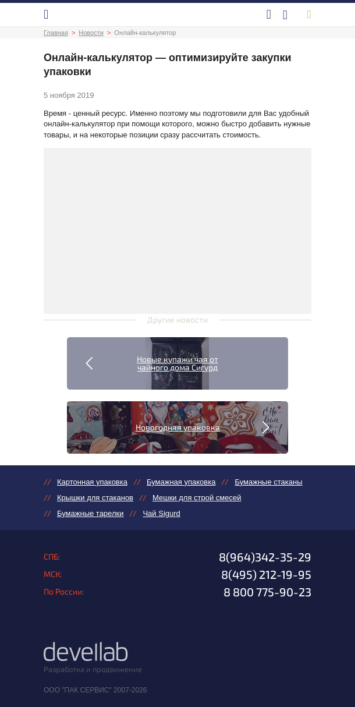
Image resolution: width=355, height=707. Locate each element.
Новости (91, 32)
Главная (56, 32)
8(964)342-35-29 (265, 557)
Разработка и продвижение (93, 669)
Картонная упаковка (92, 482)
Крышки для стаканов (95, 497)
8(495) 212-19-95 (266, 574)
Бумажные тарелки (90, 513)
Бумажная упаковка (181, 482)
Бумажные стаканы (268, 482)
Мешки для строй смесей (196, 497)
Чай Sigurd (161, 513)
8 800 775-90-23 (267, 592)
